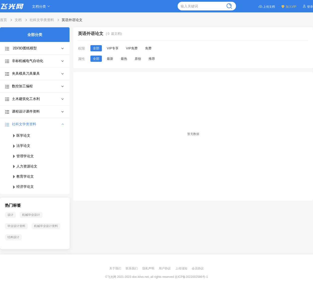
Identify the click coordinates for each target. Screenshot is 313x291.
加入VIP (288, 6)
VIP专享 (112, 48)
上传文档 (266, 6)
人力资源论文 (24, 166)
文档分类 (41, 6)
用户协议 (165, 268)
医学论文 (21, 135)
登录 (307, 6)
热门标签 (13, 205)
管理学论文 (23, 156)
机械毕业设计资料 (46, 226)
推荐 (152, 59)
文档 (18, 20)
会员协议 (198, 268)
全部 (96, 48)
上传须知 (181, 268)
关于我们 (115, 268)
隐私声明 (148, 268)
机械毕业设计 (31, 215)
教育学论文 (23, 176)
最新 (110, 59)
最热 (124, 59)
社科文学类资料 (42, 20)
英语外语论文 (72, 20)
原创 (138, 59)
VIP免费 (132, 48)
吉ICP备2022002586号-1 (191, 277)
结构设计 (13, 237)
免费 (148, 48)
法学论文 (21, 146)
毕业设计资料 (16, 226)
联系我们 (132, 268)
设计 (10, 215)
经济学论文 (23, 187)
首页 (3, 20)
